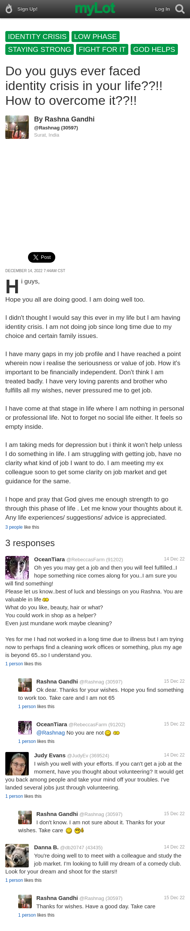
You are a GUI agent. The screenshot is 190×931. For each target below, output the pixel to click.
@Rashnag (47, 128)
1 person (14, 663)
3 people (14, 527)
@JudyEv (77, 755)
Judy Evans (49, 755)
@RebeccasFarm (85, 559)
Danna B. (46, 847)
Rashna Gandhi (70, 119)
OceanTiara (49, 559)
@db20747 (72, 847)
